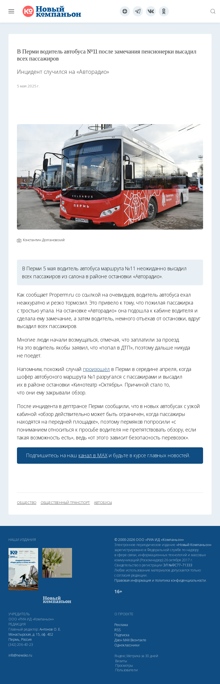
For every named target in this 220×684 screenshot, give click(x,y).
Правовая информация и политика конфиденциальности (160, 580)
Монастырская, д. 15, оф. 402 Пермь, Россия (30, 637)
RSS (117, 629)
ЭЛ (177, 565)
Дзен (118, 640)
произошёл (96, 369)
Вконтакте (138, 640)
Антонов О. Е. (50, 629)
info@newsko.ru (20, 655)
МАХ (126, 640)
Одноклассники (127, 645)
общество (26, 502)
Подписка (121, 635)
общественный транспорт (65, 502)
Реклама (121, 624)
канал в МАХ (93, 455)
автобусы (103, 502)
